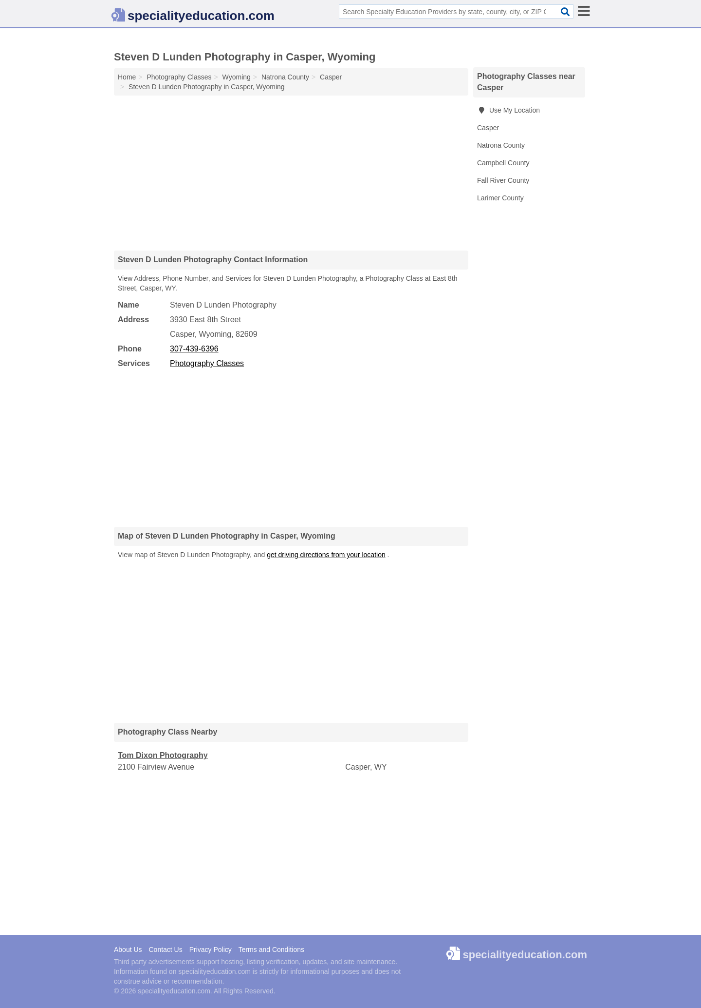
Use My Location (508, 110)
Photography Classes (207, 363)
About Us (128, 949)
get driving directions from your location (326, 555)
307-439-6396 (194, 349)
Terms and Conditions (271, 949)
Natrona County (501, 145)
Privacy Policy (210, 949)
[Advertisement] (291, 172)
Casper (488, 128)
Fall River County (503, 180)
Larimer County (500, 198)
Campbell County (503, 163)
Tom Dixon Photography (163, 755)
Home (127, 77)
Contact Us (165, 949)
